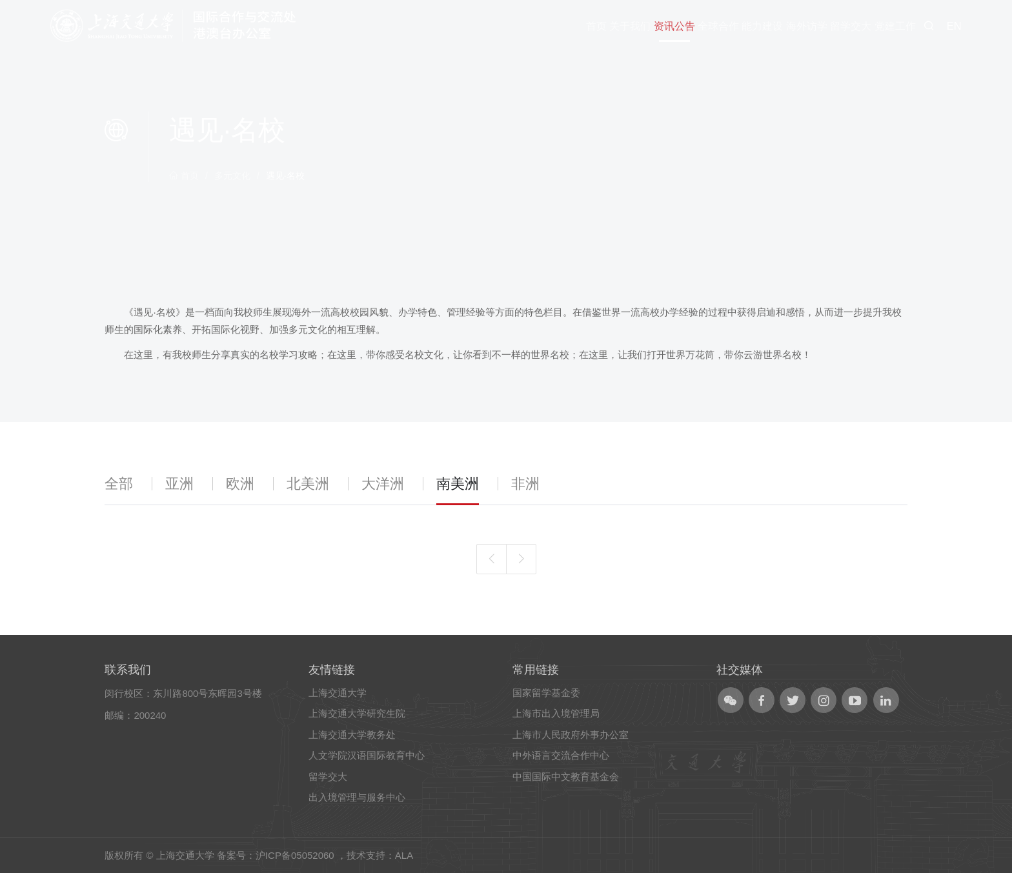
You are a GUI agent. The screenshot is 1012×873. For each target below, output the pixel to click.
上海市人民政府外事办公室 (570, 734)
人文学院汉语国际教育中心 (367, 755)
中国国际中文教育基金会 (565, 776)
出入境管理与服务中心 (357, 797)
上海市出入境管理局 (556, 713)
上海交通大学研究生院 (357, 713)
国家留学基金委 (546, 692)
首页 (184, 175)
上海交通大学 (338, 692)
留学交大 (328, 776)
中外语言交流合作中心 (560, 755)
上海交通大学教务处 (352, 734)
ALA (404, 855)
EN (954, 26)
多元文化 (232, 175)
